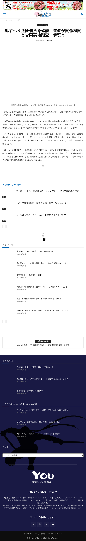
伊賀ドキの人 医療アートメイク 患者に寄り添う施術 (38, 434)
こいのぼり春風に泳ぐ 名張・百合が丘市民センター (41, 214)
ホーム (4, 20)
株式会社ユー (28, 534)
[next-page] (7, 226)
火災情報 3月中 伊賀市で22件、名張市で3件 (35, 251)
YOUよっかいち (40, 534)
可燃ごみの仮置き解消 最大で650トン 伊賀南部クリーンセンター (43, 287)
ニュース (12, 20)
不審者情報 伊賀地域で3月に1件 (30, 275)
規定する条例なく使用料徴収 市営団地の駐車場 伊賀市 (39, 299)
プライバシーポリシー (55, 534)
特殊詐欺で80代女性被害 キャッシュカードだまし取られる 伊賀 (42, 310)
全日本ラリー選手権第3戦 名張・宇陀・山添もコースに (39, 422)
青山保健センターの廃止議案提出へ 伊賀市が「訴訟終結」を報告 (42, 263)
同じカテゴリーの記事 (11, 184)
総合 (18, 20)
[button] (4, 14)
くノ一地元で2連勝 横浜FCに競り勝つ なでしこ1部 (41, 203)
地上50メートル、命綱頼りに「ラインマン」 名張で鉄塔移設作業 (47, 191)
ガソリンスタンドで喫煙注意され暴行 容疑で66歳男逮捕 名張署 (43, 345)
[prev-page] (4, 226)
